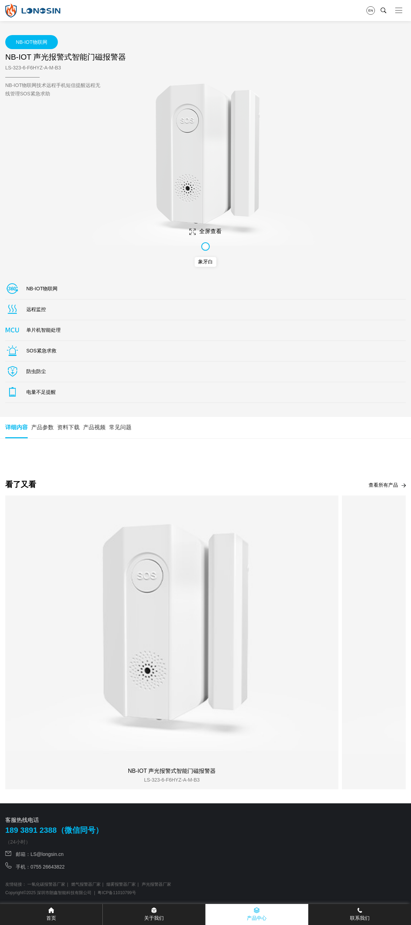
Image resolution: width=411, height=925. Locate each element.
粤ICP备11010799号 (116, 892)
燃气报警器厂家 (86, 884)
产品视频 (94, 427)
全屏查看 (205, 231)
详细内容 (16, 431)
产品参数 (42, 427)
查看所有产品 (387, 485)
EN (370, 10)
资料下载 (68, 427)
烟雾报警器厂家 (121, 884)
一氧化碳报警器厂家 (46, 884)
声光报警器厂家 (156, 884)
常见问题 (120, 427)
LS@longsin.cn (47, 854)
